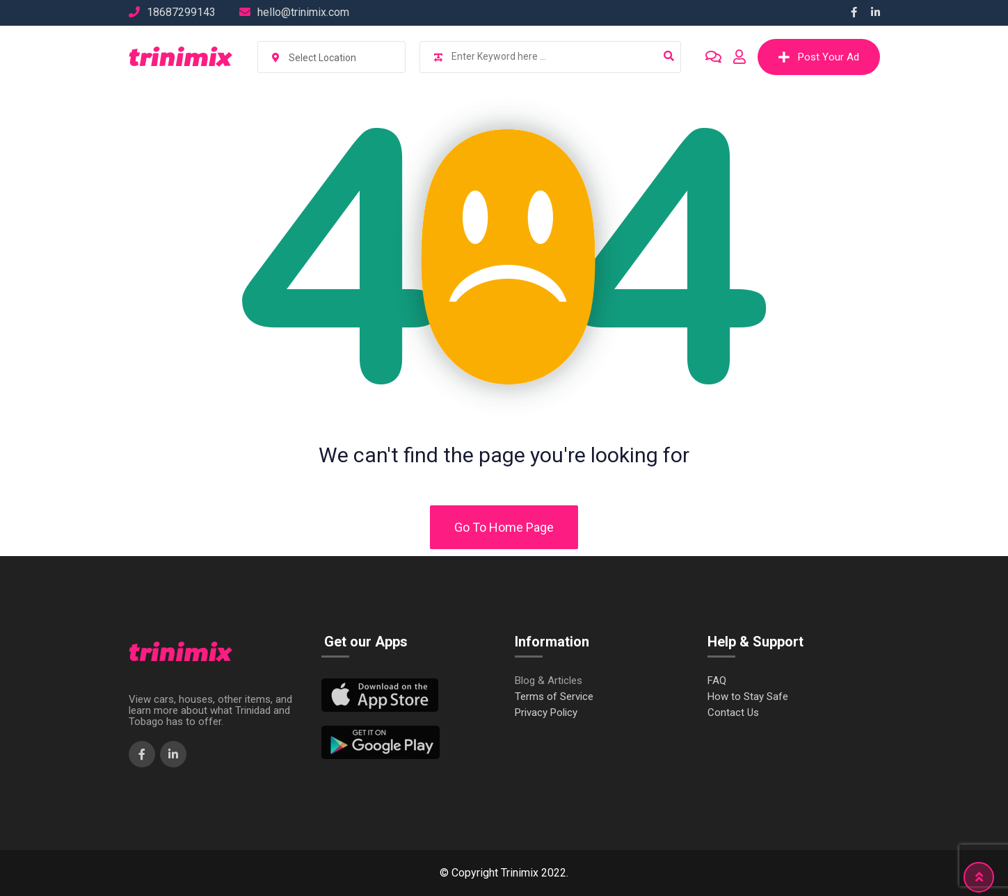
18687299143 (181, 12)
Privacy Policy (546, 713)
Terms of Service (554, 697)
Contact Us (733, 713)
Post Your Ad (818, 57)
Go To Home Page (504, 527)
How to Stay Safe (747, 697)
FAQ (716, 681)
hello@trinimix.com (303, 12)
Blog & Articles (548, 681)
